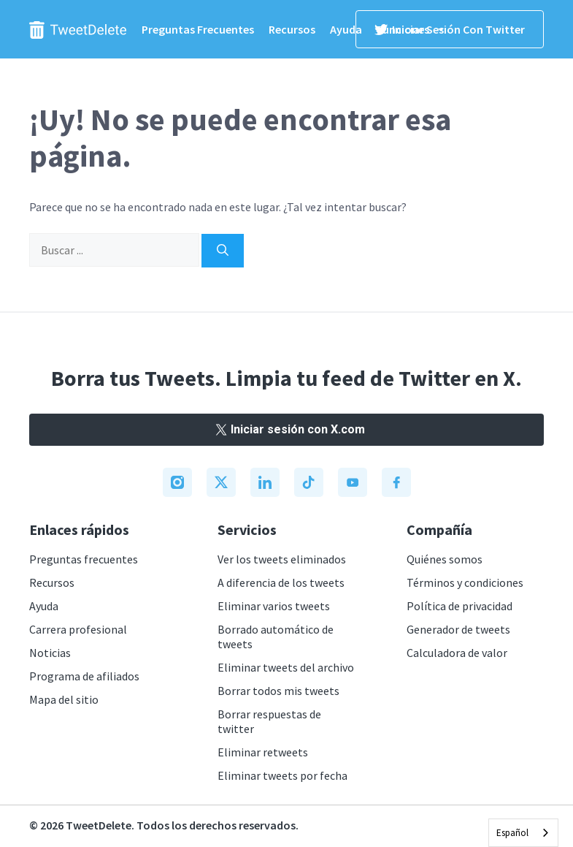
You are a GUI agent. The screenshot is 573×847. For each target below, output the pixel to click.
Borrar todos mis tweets (278, 690)
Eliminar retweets (263, 752)
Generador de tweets (458, 629)
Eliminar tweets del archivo (286, 667)
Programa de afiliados (84, 676)
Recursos (292, 29)
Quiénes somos (444, 559)
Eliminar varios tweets (274, 606)
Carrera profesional (78, 629)
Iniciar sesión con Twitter (449, 29)
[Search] (222, 250)
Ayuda (346, 29)
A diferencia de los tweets (281, 582)
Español (512, 833)
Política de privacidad (459, 606)
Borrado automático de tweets (276, 636)
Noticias (50, 652)
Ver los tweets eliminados (282, 559)
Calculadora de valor (457, 652)
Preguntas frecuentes (198, 29)
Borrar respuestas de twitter (269, 721)
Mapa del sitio (64, 699)
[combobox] (523, 832)
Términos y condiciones (465, 582)
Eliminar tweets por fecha (282, 775)
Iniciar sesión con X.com (287, 429)
